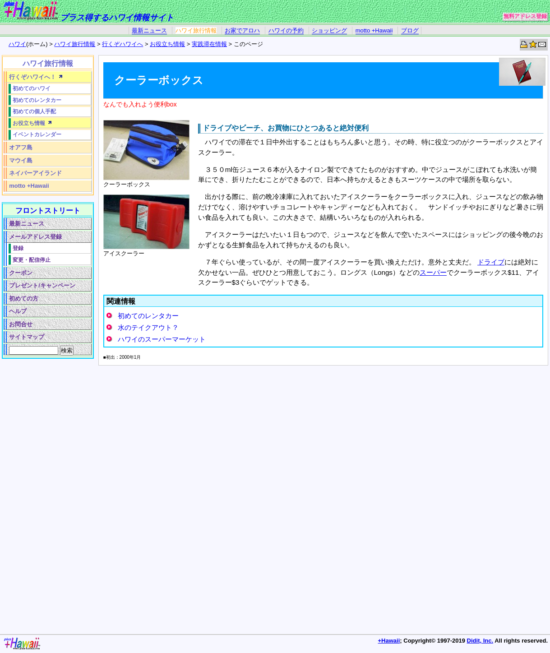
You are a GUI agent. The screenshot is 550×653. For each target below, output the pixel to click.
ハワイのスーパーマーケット (162, 339)
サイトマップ (26, 336)
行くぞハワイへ (122, 44)
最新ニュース (149, 30)
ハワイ (17, 44)
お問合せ (20, 324)
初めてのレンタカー (148, 316)
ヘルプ (18, 311)
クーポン (20, 272)
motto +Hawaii (374, 30)
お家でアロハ (242, 30)
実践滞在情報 (209, 44)
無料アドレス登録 (525, 16)
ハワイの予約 (286, 30)
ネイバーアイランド (35, 173)
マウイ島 (20, 160)
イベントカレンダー (37, 134)
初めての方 (23, 298)
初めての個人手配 (34, 111)
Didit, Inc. (480, 640)
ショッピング (329, 30)
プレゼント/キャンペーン (42, 285)
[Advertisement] (46, 498)
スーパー (433, 272)
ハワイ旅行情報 (196, 30)
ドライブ (490, 262)
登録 (18, 248)
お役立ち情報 (167, 44)
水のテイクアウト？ (148, 327)
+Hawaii (389, 640)
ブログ (410, 30)
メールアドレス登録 (35, 236)
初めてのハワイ (32, 88)
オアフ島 (20, 147)
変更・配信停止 (32, 260)
